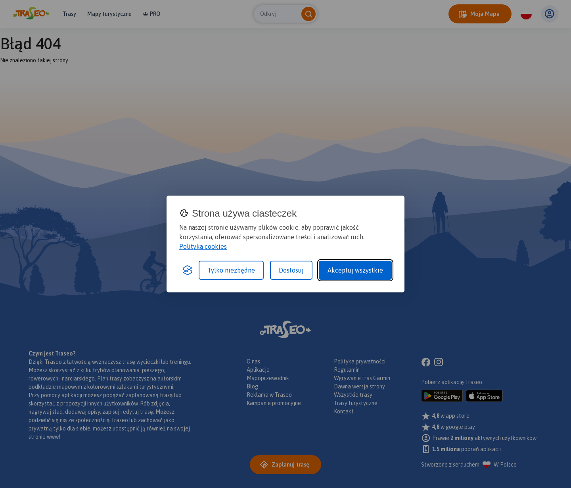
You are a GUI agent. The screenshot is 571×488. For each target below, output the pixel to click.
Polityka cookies (203, 246)
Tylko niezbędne (231, 270)
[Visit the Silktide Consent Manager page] (187, 270)
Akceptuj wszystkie (355, 270)
